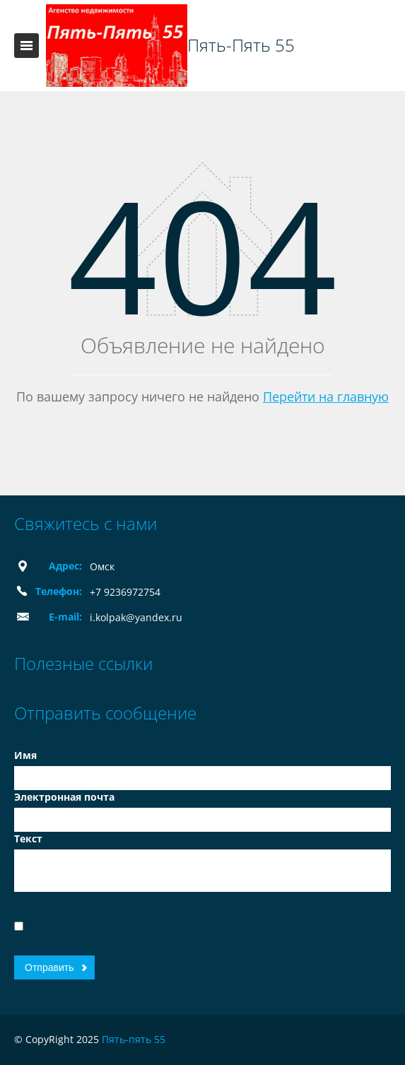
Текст (28, 838)
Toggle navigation (26, 45)
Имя (25, 755)
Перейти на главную (326, 396)
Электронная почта (64, 797)
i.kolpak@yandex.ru (136, 617)
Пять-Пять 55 (241, 45)
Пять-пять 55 (133, 1039)
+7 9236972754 (125, 592)
